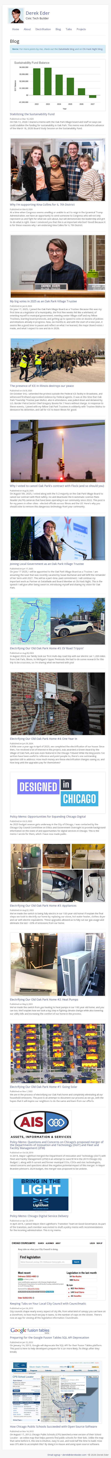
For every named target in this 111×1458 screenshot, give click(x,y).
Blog (58, 29)
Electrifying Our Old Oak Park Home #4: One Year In (43, 738)
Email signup (54, 1454)
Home (15, 29)
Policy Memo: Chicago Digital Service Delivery (39, 1216)
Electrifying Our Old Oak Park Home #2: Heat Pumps (44, 999)
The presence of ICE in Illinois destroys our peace (42, 386)
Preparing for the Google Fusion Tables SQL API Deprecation (49, 1337)
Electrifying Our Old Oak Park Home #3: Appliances (43, 905)
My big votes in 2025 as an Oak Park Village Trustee (43, 301)
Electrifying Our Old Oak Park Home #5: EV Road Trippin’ (47, 648)
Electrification (43, 29)
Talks (69, 29)
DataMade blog (66, 48)
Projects (81, 29)
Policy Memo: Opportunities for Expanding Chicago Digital (48, 816)
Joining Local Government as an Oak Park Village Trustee (47, 564)
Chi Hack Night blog (93, 48)
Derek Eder (38, 13)
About (27, 29)
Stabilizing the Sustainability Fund (32, 114)
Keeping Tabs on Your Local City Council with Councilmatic (48, 1303)
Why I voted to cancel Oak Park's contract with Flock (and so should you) (57, 486)
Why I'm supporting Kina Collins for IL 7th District (42, 204)
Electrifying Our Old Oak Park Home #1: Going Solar (43, 1087)
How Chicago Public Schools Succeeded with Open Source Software (53, 1426)
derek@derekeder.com (74, 1454)
